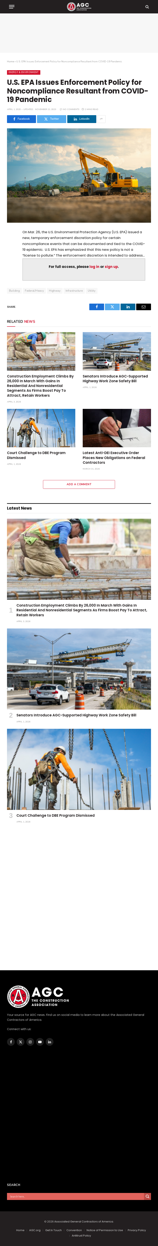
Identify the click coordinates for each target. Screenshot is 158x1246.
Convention (74, 1230)
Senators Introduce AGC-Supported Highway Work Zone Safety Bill (115, 378)
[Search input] (76, 1196)
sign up (111, 266)
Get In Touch (53, 1230)
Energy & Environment (24, 72)
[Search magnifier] (147, 1196)
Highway (54, 291)
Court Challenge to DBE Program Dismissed (36, 455)
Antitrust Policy (81, 1236)
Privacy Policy (137, 1230)
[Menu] (11, 6)
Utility (91, 291)
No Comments (69, 109)
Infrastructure (74, 291)
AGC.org (35, 1230)
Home (10, 61)
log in (94, 266)
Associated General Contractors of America (83, 1222)
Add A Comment (79, 484)
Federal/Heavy (34, 291)
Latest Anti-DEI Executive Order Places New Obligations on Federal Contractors (114, 458)
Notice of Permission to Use (105, 1230)
